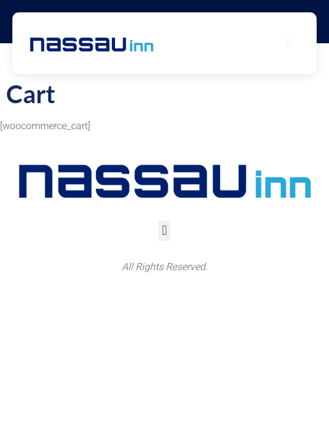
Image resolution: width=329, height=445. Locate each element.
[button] (164, 231)
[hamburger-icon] (288, 43)
